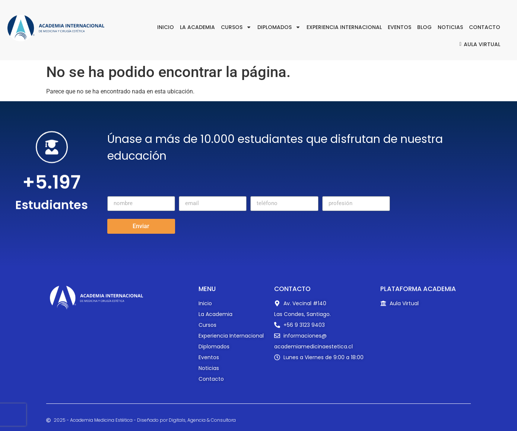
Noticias (450, 27)
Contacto (484, 27)
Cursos (236, 27)
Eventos (399, 27)
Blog (424, 27)
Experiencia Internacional (344, 27)
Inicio (165, 27)
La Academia (197, 27)
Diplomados (279, 27)
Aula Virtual (478, 44)
